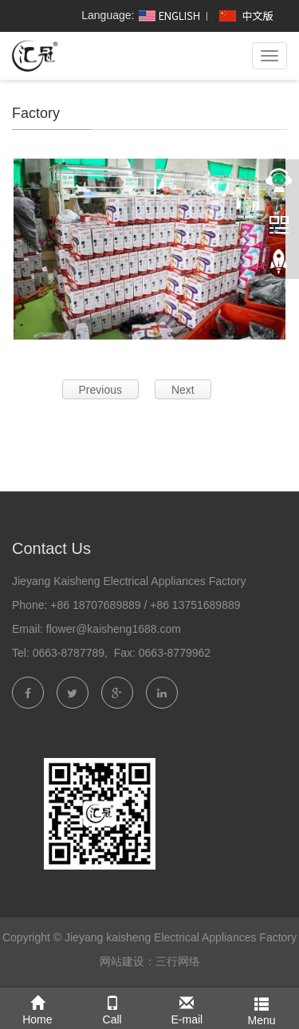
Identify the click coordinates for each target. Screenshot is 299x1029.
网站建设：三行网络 (150, 961)
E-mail (187, 1007)
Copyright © (31, 937)
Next (183, 389)
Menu (261, 1008)
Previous (100, 389)
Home (37, 1007)
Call (112, 1007)
